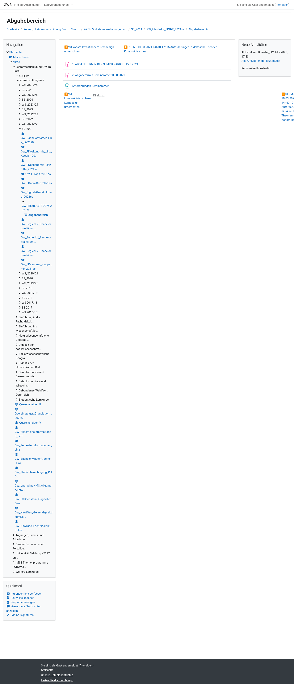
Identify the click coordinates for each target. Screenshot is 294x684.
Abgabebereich (198, 29)
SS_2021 (136, 29)
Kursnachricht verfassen (24, 593)
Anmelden (281, 4)
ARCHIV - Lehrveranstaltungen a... (105, 29)
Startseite (13, 29)
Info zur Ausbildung (26, 4)
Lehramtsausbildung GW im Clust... (57, 29)
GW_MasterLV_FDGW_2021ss (165, 29)
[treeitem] (29, 312)
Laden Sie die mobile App (57, 680)
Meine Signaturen (20, 615)
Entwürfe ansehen (20, 598)
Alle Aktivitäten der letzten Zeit (261, 61)
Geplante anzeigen (20, 602)
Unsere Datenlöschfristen (57, 675)
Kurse (27, 29)
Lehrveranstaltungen (57, 4)
